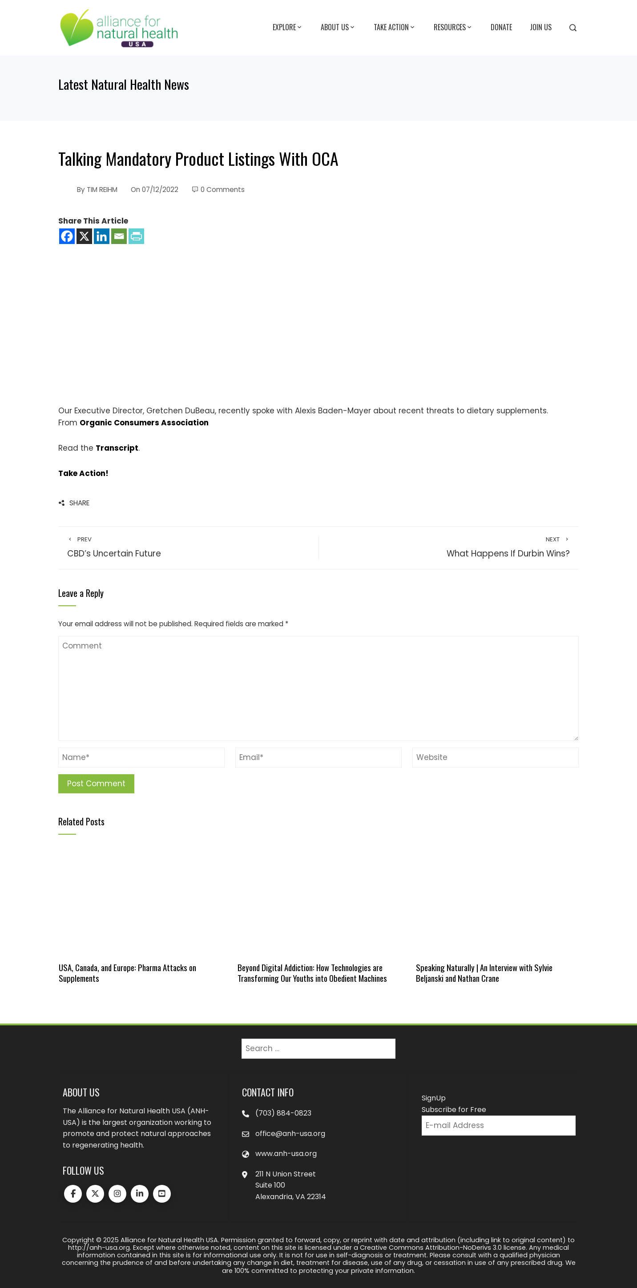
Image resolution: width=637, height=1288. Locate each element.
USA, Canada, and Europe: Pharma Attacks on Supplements (127, 972)
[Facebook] (67, 236)
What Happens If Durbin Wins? (449, 548)
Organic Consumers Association (144, 422)
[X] (84, 236)
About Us (338, 27)
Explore (288, 27)
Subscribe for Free (454, 1109)
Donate (501, 27)
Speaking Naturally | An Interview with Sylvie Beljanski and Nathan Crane (484, 972)
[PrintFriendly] (136, 236)
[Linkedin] (101, 236)
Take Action (395, 27)
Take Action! (83, 473)
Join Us (541, 27)
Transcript (117, 448)
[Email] (119, 236)
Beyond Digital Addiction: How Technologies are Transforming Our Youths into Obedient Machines (312, 972)
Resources (453, 27)
